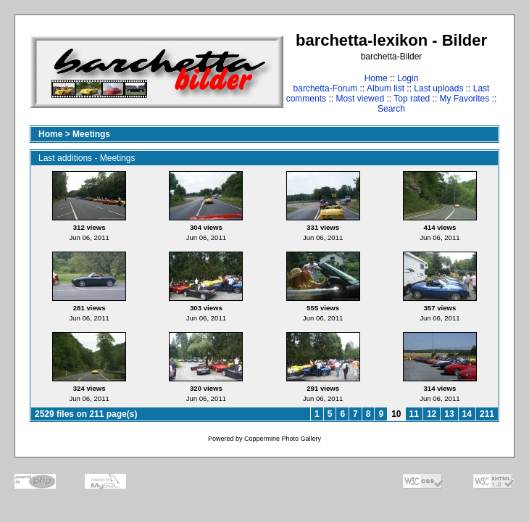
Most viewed (360, 99)
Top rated (411, 99)
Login (407, 78)
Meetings (91, 134)
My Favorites (465, 99)
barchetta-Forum (325, 88)
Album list (385, 88)
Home (376, 78)
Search (391, 109)
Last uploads (438, 88)
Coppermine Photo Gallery (282, 438)
